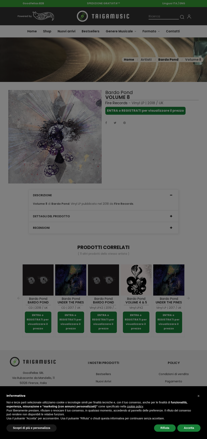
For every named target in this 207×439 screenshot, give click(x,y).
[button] (198, 396)
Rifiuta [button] (165, 427)
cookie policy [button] (135, 406)
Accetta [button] (189, 427)
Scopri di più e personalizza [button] (31, 427)
